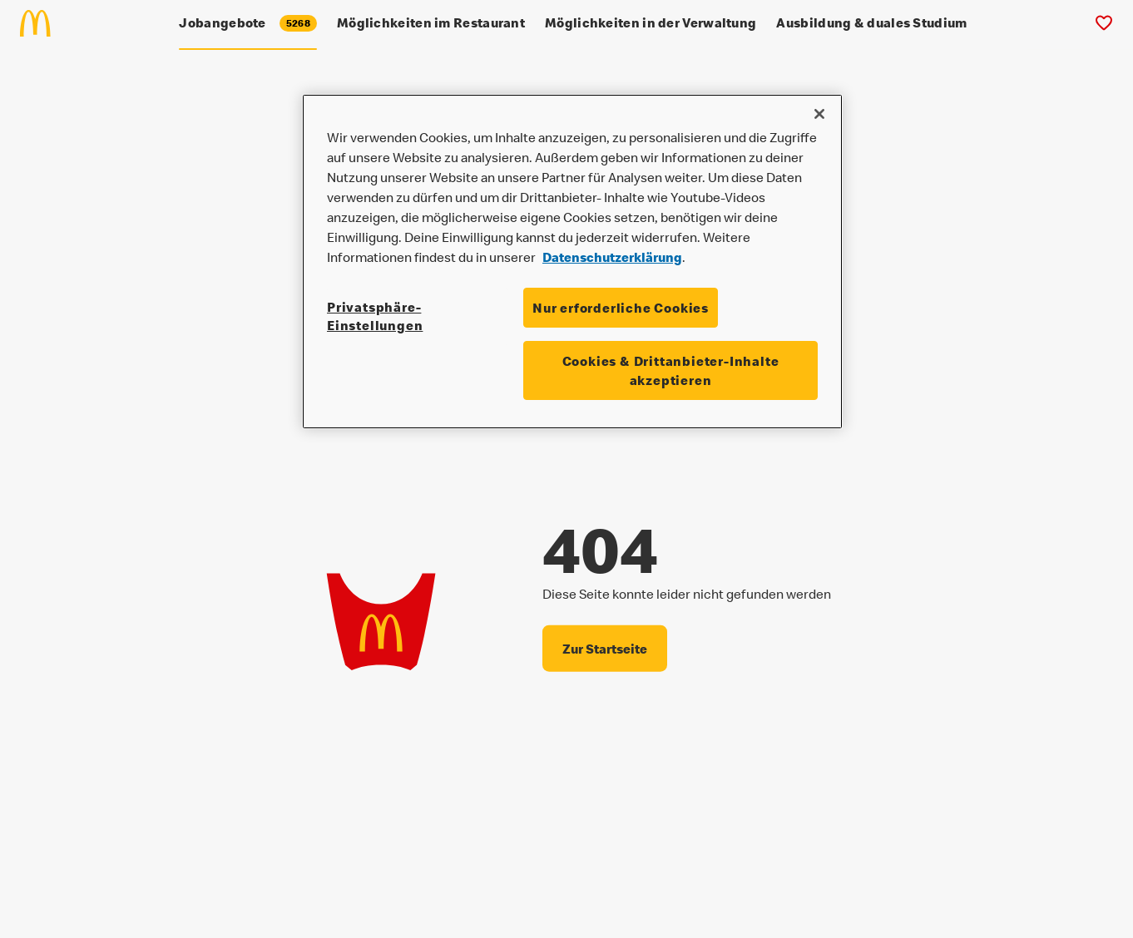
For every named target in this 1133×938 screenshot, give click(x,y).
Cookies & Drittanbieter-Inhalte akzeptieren (670, 370)
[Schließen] (819, 114)
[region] (572, 261)
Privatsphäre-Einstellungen (375, 316)
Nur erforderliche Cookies (620, 307)
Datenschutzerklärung (612, 257)
